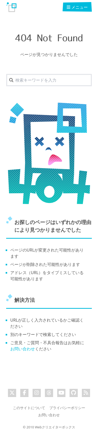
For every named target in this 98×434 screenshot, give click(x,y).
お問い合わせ (22, 349)
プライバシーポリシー (67, 407)
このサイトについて (29, 407)
